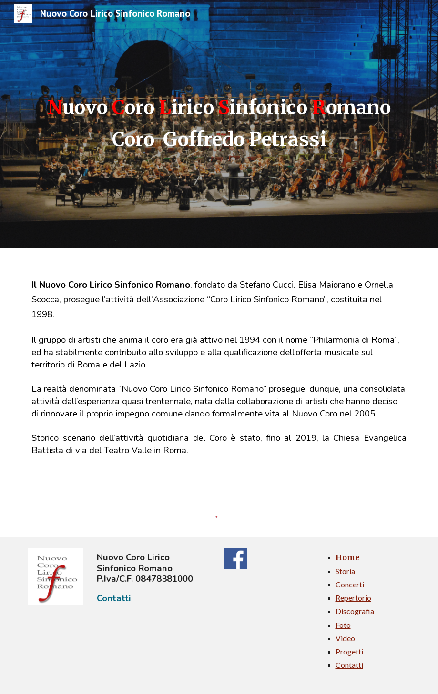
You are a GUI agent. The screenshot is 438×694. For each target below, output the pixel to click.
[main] (219, 123)
